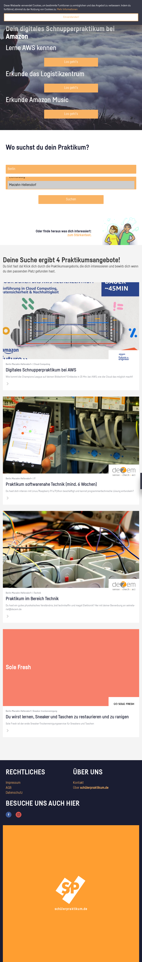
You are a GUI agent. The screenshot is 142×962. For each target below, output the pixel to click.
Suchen (71, 199)
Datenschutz (14, 793)
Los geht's (71, 62)
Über (91, 788)
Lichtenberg (71, 177)
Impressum (13, 783)
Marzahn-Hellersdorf (71, 185)
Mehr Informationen (67, 9)
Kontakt (78, 783)
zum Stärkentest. (79, 235)
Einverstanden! (71, 17)
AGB (8, 788)
